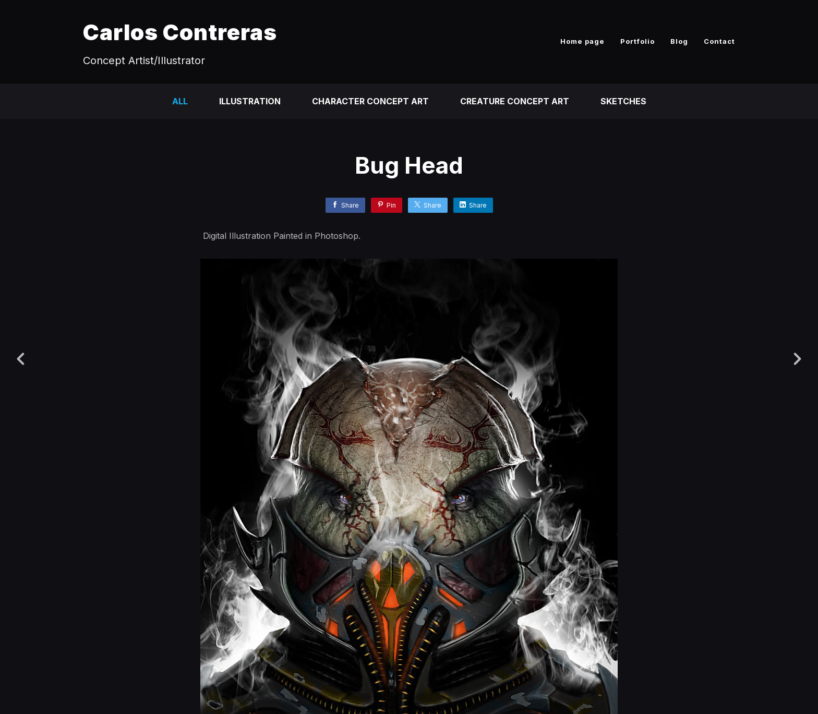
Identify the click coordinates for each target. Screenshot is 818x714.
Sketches (623, 101)
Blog (679, 41)
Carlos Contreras (180, 32)
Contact (719, 41)
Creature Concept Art (514, 101)
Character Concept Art (370, 101)
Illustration (250, 101)
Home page (582, 41)
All (180, 101)
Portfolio (637, 41)
